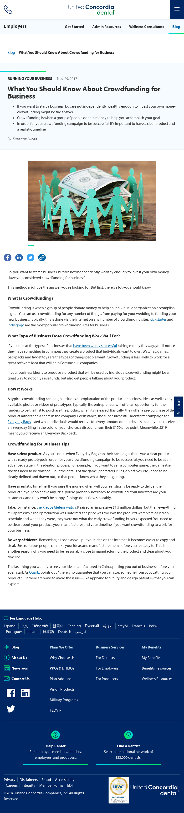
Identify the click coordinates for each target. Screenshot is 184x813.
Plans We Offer (61, 647)
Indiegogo (16, 325)
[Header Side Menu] (177, 9)
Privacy (9, 779)
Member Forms (51, 785)
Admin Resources (106, 26)
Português (14, 631)
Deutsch (64, 631)
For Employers (107, 668)
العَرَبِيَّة (108, 625)
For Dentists (105, 657)
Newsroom (17, 668)
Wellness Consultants (146, 26)
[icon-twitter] (11, 711)
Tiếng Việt (40, 625)
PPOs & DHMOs (62, 668)
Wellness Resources (157, 678)
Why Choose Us (62, 657)
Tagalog (74, 625)
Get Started (74, 26)
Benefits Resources (156, 668)
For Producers (107, 678)
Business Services (110, 647)
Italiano (32, 631)
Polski (153, 625)
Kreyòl (123, 625)
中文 (24, 625)
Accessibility (65, 779)
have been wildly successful (95, 345)
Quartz (34, 572)
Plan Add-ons (60, 678)
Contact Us (17, 678)
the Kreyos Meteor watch (56, 507)
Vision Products (62, 689)
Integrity (28, 785)
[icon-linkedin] (25, 695)
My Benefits (151, 647)
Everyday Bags (19, 421)
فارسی (81, 631)
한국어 (58, 625)
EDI (70, 785)
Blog (176, 26)
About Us (15, 657)
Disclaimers (29, 779)
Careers (12, 785)
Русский (92, 625)
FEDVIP (55, 710)
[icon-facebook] (11, 695)
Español (10, 625)
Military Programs (64, 699)
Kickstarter (158, 319)
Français (138, 625)
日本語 (48, 631)
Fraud (46, 779)
